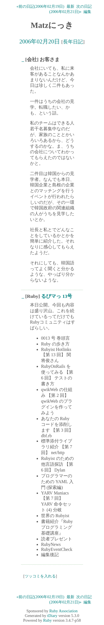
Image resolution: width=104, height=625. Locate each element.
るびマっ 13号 (56, 296)
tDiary (52, 615)
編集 (87, 11)
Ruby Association (63, 611)
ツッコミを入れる (40, 576)
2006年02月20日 (39, 41)
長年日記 (73, 42)
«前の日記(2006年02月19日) (40, 6)
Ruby (47, 620)
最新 (70, 6)
